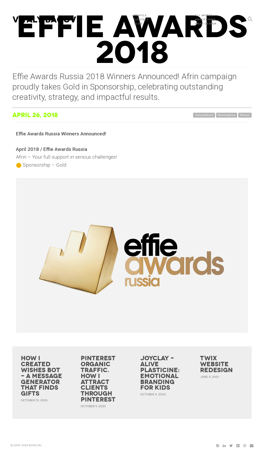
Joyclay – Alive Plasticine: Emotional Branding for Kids (160, 373)
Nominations (226, 115)
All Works (204, 15)
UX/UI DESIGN (206, 23)
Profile (140, 15)
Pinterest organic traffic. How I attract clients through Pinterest (98, 378)
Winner (245, 115)
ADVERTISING (205, 19)
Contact (141, 19)
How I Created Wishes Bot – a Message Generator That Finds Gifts (41, 376)
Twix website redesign (216, 364)
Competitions (204, 115)
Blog (138, 23)
